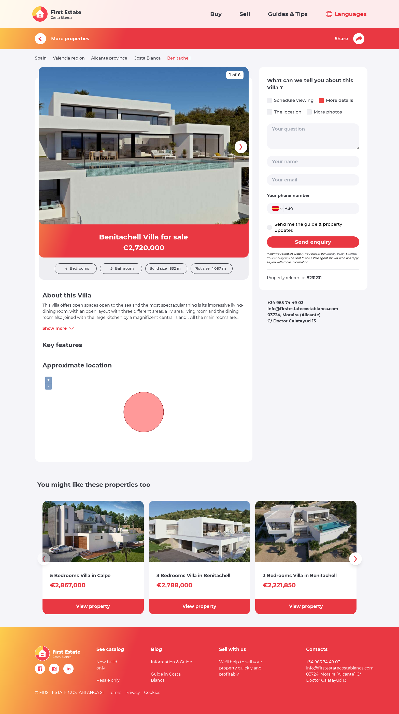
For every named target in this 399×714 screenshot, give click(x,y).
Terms (115, 692)
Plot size (211, 268)
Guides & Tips (288, 14)
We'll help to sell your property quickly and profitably (240, 668)
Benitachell (179, 58)
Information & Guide (171, 662)
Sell (244, 14)
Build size (166, 268)
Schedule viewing (290, 100)
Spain (41, 58)
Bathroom (121, 268)
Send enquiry (313, 242)
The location (284, 112)
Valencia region (69, 58)
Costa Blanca (147, 58)
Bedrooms (75, 268)
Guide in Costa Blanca (166, 677)
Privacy (132, 692)
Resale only (108, 680)
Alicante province (109, 58)
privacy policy (335, 253)
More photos (324, 112)
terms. (352, 253)
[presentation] (241, 146)
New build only (106, 665)
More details (336, 100)
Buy (216, 14)
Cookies (152, 692)
